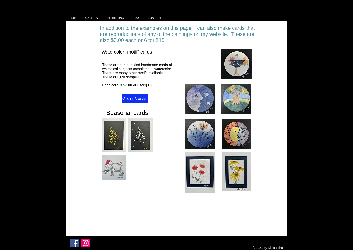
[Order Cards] (135, 98)
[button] (92, 18)
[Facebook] (74, 243)
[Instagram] (85, 243)
